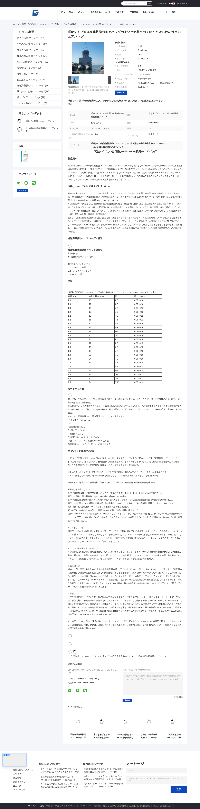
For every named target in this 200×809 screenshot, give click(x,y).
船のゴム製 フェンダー (28, 38)
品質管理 (134, 12)
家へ (63, 12)
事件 (174, 12)
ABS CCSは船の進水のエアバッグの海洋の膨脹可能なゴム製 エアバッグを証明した (103, 770)
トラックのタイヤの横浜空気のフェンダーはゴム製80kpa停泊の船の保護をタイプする (60, 771)
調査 (150, 3)
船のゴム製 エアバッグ (28, 97)
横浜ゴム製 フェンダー (28, 50)
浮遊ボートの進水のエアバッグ (87, 656)
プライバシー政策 (36, 806)
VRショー (82, 12)
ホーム (16, 24)
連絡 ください (148, 12)
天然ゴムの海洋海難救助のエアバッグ (119, 656)
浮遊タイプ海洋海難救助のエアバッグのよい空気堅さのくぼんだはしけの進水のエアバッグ (89, 90)
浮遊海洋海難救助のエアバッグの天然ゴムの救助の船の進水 (78, 736)
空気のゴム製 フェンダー (30, 44)
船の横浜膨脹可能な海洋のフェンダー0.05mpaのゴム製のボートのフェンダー (59, 778)
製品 (71, 12)
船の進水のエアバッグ (28, 79)
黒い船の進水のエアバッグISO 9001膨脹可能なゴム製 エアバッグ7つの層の (103, 785)
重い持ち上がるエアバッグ (31, 91)
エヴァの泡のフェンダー (29, 103)
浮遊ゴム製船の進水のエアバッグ (41, 121)
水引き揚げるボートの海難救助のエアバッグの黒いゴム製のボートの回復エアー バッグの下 (101, 736)
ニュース (163, 12)
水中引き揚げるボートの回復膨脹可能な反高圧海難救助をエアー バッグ (125, 736)
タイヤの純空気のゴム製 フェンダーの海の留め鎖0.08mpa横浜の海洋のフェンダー (60, 785)
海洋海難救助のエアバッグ (40, 24)
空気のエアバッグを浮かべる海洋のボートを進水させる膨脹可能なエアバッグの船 (103, 777)
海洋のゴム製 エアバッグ (30, 56)
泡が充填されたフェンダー (31, 61)
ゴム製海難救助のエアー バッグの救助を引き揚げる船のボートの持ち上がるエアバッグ (172, 736)
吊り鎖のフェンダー (27, 67)
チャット (162, 3)
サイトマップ (19, 790)
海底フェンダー (25, 73)
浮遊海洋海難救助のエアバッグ (152, 656)
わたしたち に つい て (101, 12)
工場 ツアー (120, 12)
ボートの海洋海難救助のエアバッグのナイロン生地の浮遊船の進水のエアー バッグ (149, 736)
